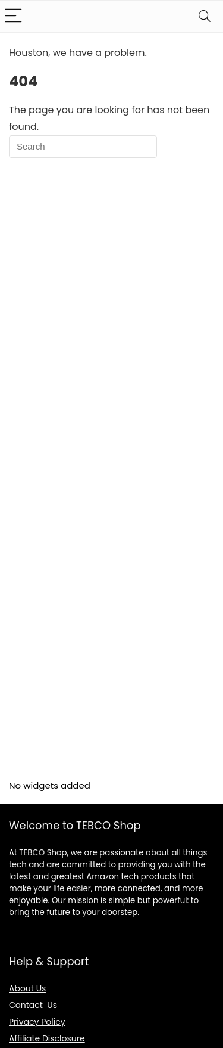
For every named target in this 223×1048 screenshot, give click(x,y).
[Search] (204, 16)
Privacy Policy (37, 1022)
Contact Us (33, 1005)
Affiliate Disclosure (47, 1038)
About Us (27, 988)
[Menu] (14, 16)
